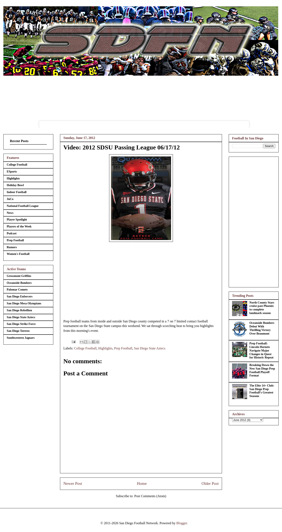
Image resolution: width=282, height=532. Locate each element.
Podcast (12, 233)
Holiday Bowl (15, 185)
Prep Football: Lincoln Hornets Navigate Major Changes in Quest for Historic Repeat (261, 350)
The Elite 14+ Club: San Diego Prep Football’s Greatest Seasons (261, 391)
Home (142, 483)
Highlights (105, 348)
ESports (12, 171)
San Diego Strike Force (21, 324)
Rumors (12, 247)
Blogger (181, 523)
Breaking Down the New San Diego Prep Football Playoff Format (262, 370)
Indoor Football (16, 192)
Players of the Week (19, 226)
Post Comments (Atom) (150, 496)
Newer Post (72, 483)
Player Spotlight (17, 219)
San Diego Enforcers (20, 296)
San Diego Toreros (18, 330)
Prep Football (123, 348)
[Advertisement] (253, 221)
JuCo (10, 199)
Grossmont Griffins (19, 276)
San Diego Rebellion (19, 310)
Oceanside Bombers (19, 282)
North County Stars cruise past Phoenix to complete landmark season (261, 308)
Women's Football (18, 254)
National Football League (23, 206)
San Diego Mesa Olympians (24, 303)
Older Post (210, 483)
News (10, 212)
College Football (85, 348)
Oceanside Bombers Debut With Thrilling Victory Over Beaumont (261, 328)
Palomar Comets (17, 289)
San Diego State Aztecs (149, 348)
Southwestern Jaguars (21, 337)
